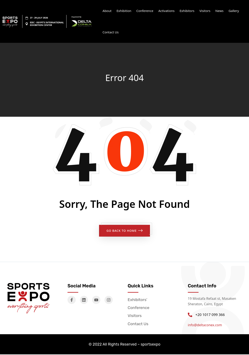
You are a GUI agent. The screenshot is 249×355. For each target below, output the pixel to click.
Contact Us (111, 32)
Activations (166, 11)
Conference (144, 11)
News (219, 11)
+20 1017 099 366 (210, 313)
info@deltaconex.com (205, 324)
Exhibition (124, 11)
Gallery (234, 11)
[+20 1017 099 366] (190, 314)
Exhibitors (187, 11)
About (107, 11)
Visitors (204, 11)
